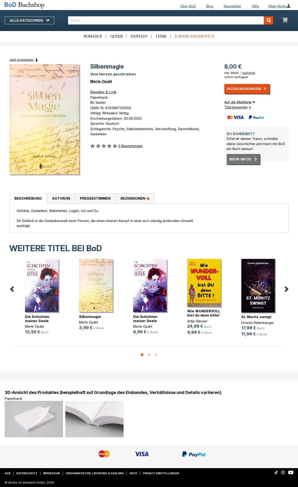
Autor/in (61, 198)
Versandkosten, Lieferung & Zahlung (95, 473)
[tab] (28, 199)
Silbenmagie (90, 316)
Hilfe (255, 6)
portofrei (249, 73)
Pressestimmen (95, 198)
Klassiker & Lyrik (103, 92)
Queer (117, 36)
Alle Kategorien (29, 20)
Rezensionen (135, 198)
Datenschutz (26, 473)
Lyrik (161, 36)
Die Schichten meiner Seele (37, 318)
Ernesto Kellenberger (257, 323)
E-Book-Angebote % (194, 36)
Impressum (51, 473)
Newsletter (232, 6)
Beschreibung (28, 198)
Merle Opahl (101, 81)
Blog (209, 6)
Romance (93, 36)
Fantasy (139, 36)
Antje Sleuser (197, 321)
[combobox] (170, 20)
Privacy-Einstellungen (161, 473)
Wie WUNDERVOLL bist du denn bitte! (203, 313)
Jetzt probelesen (21, 60)
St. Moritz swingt (256, 317)
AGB (7, 473)
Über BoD (188, 6)
